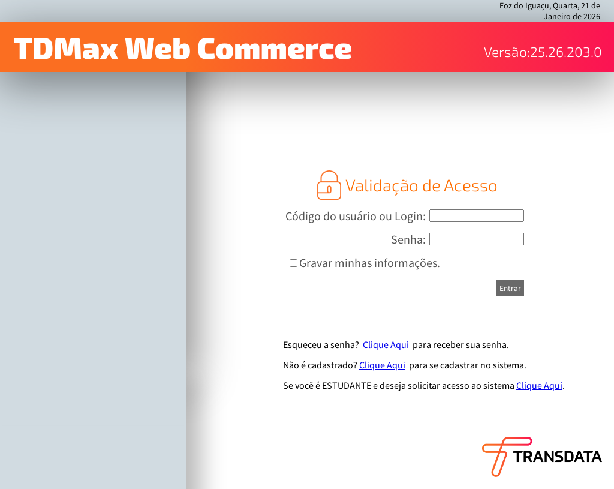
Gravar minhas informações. (369, 262)
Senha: (408, 239)
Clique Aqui (386, 344)
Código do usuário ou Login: (355, 215)
